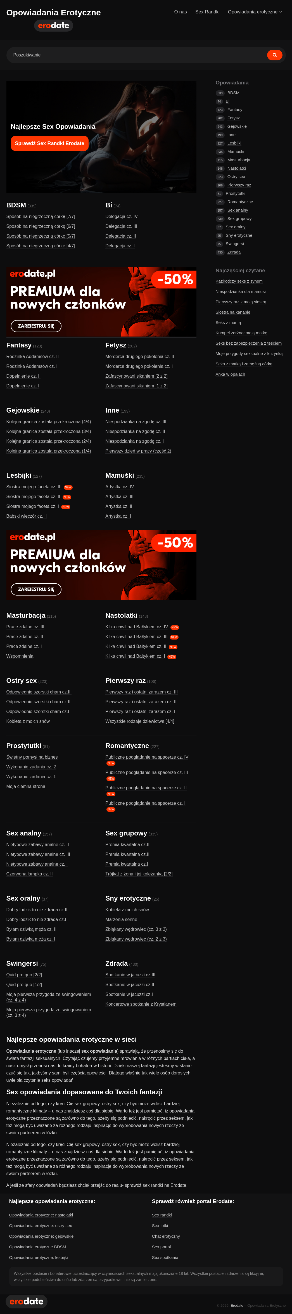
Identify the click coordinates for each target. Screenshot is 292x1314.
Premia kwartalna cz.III (128, 844)
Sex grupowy (126, 833)
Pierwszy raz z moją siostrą (241, 301)
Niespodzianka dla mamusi (241, 291)
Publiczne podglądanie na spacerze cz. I (145, 803)
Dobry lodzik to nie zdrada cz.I (36, 919)
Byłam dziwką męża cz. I (30, 939)
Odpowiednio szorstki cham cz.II (38, 701)
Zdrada (116, 963)
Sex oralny (23, 898)
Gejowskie (23, 410)
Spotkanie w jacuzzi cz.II (129, 984)
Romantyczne (127, 745)
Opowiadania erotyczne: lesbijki (38, 1257)
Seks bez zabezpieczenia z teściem (249, 343)
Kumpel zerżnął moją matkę (241, 332)
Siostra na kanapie (233, 312)
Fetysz (115, 345)
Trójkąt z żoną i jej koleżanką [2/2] (138, 874)
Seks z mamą (228, 322)
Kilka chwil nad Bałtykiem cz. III (136, 636)
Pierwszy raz (125, 680)
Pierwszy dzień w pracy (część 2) (138, 451)
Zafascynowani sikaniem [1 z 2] (136, 385)
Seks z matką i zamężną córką (244, 363)
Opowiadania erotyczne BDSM (37, 1246)
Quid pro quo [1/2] (24, 984)
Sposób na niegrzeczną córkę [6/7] (40, 226)
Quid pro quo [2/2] (24, 974)
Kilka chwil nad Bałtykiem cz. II (135, 646)
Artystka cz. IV (119, 486)
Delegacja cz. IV (121, 216)
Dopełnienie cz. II (23, 376)
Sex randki (162, 1215)
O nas (180, 12)
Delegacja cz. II (120, 236)
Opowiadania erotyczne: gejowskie (41, 1236)
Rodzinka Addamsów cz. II (32, 356)
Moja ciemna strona (26, 786)
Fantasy (19, 345)
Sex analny (23, 833)
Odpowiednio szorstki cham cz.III (39, 692)
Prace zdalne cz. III (25, 626)
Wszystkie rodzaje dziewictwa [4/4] (139, 721)
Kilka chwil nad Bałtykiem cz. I (135, 656)
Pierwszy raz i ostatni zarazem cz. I (140, 711)
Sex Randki (207, 12)
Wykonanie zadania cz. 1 (31, 776)
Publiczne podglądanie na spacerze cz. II (146, 787)
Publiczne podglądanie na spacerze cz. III (146, 772)
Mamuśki (119, 475)
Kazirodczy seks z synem (239, 281)
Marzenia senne (121, 919)
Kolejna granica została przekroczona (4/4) (48, 421)
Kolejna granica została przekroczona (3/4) (48, 431)
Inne (112, 410)
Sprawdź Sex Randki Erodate (49, 143)
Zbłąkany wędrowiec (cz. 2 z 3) (136, 939)
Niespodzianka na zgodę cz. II (135, 431)
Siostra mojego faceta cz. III (33, 486)
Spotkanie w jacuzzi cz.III (130, 974)
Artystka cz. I (118, 516)
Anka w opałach (230, 374)
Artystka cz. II (118, 506)
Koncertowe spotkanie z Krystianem (140, 1004)
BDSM (16, 205)
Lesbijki (18, 475)
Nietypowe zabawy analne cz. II (37, 844)
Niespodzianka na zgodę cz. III (135, 421)
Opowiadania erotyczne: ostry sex (40, 1225)
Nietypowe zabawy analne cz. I (37, 864)
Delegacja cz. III (121, 226)
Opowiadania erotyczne (255, 12)
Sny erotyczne (128, 898)
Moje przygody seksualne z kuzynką (249, 353)
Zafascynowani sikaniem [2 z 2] (136, 376)
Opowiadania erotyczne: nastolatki (41, 1215)
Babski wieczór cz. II (26, 516)
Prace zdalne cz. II (24, 636)
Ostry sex (21, 680)
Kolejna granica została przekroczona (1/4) (48, 451)
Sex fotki (160, 1225)
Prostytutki (23, 745)
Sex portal (161, 1246)
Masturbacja (26, 615)
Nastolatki (121, 615)
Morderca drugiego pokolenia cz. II (139, 356)
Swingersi (22, 963)
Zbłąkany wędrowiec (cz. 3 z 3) (136, 929)
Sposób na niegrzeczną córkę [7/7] (40, 216)
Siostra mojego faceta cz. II (33, 496)
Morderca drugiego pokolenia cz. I (139, 366)
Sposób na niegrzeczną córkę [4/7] (40, 245)
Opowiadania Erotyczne (53, 12)
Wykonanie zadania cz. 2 (31, 766)
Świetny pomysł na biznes (32, 757)
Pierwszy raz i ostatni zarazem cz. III (141, 692)
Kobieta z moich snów (28, 721)
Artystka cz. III (119, 496)
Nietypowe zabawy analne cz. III (38, 854)
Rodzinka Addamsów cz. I (32, 366)
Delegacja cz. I (120, 245)
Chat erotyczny (166, 1236)
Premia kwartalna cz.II (127, 854)
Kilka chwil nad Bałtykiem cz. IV (136, 626)
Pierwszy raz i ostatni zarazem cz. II (140, 701)
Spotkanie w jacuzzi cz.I (129, 994)
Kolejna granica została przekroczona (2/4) (48, 441)
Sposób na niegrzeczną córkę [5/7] (40, 236)
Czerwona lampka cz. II (29, 874)
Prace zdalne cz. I (24, 646)
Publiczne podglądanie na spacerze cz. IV (146, 757)
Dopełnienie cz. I (22, 385)
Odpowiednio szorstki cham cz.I (37, 711)
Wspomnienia (20, 656)
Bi (108, 205)
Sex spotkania (165, 1257)
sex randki (153, 1185)
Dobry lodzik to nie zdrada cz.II (37, 909)
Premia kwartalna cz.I (126, 864)
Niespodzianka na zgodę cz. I (134, 441)
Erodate (237, 1305)
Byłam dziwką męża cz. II (31, 929)
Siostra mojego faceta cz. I (32, 506)
